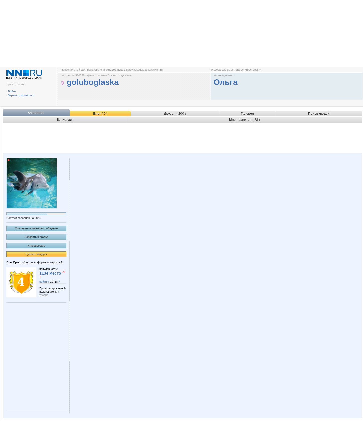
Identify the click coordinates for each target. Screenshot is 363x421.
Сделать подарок (36, 254)
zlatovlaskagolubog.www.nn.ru (144, 69)
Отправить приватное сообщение (36, 228)
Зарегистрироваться (21, 95)
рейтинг (44, 281)
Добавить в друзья (36, 236)
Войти (12, 91)
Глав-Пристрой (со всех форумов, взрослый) (34, 262)
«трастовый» (252, 69)
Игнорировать (36, 245)
